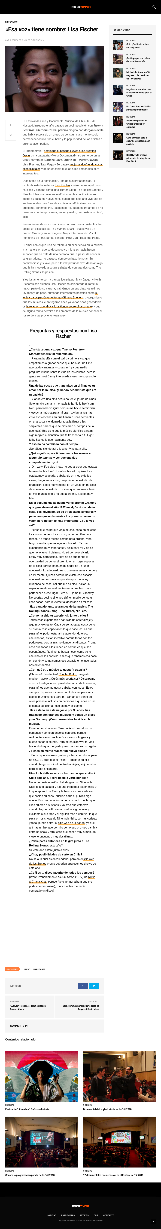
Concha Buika (67, 674)
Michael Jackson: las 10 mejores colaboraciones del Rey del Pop (138, 75)
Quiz (96, 1215)
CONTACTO (108, 1215)
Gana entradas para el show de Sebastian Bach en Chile (138, 141)
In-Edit (27, 969)
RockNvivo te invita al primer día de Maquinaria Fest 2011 (138, 158)
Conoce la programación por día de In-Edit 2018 (30, 1175)
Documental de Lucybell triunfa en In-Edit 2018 (107, 1109)
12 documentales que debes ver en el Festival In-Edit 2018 (113, 1175)
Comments (19, 1025)
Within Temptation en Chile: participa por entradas (136, 123)
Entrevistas (11, 22)
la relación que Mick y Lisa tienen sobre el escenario (59, 306)
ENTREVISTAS (68, 1215)
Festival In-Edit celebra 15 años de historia (27, 1109)
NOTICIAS (51, 1215)
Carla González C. (14, 40)
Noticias (131, 40)
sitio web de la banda (71, 822)
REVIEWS (84, 1215)
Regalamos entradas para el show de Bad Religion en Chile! (139, 92)
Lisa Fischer (62, 185)
